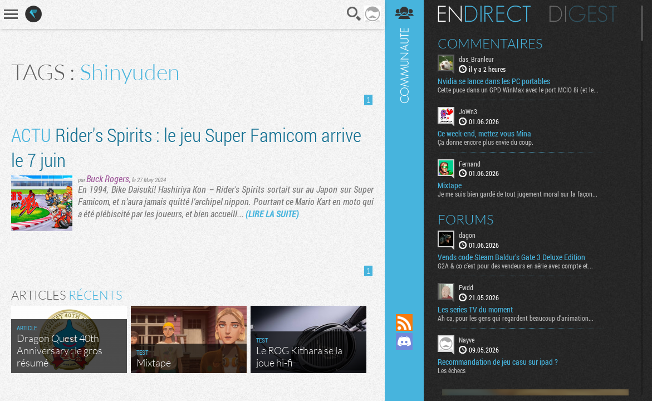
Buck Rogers (107, 178)
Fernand (470, 163)
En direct (484, 14)
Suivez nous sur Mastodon (404, 360)
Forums (466, 219)
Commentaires (490, 43)
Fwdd (466, 287)
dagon (467, 235)
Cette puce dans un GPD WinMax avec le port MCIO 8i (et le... (518, 89)
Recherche (354, 14)
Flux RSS (404, 322)
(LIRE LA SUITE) (272, 213)
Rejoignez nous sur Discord (404, 341)
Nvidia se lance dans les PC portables (494, 81)
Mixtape (450, 185)
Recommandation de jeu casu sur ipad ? (498, 362)
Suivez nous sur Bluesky (404, 379)
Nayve (466, 339)
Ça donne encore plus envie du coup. (485, 142)
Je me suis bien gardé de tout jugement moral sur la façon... (517, 193)
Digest (583, 14)
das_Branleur (476, 59)
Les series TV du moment (475, 309)
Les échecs (451, 370)
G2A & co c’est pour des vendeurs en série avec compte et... (515, 265)
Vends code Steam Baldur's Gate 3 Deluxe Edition (511, 257)
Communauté (404, 146)
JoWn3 (468, 111)
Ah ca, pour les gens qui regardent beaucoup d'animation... (516, 318)
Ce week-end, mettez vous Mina (484, 133)
